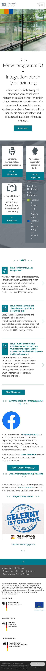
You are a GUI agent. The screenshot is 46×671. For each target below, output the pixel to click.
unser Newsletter (29, 454)
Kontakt (31, 571)
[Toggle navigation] (42, 5)
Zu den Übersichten (12, 173)
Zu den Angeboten (35, 176)
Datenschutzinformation (14, 571)
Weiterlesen (23, 128)
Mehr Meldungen (13, 392)
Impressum (7, 568)
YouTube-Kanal (26, 487)
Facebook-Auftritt (30, 434)
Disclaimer (19, 568)
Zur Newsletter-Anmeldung (23, 467)
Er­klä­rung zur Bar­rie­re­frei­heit (16, 574)
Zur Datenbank (11, 219)
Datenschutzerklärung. (21, 669)
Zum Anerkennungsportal (23, 544)
